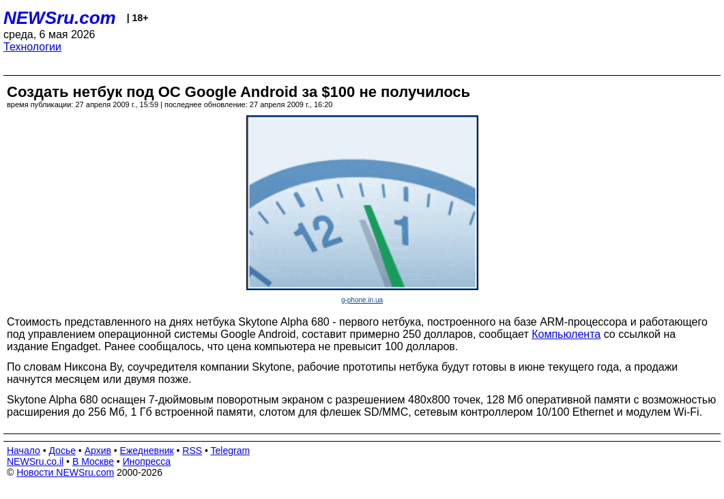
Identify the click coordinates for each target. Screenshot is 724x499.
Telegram (230, 450)
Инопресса (147, 461)
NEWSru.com (59, 18)
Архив (98, 450)
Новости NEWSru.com (65, 472)
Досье (62, 450)
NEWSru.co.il (35, 461)
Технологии (32, 47)
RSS (192, 450)
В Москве (93, 461)
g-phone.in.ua (362, 300)
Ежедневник (147, 450)
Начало (23, 450)
